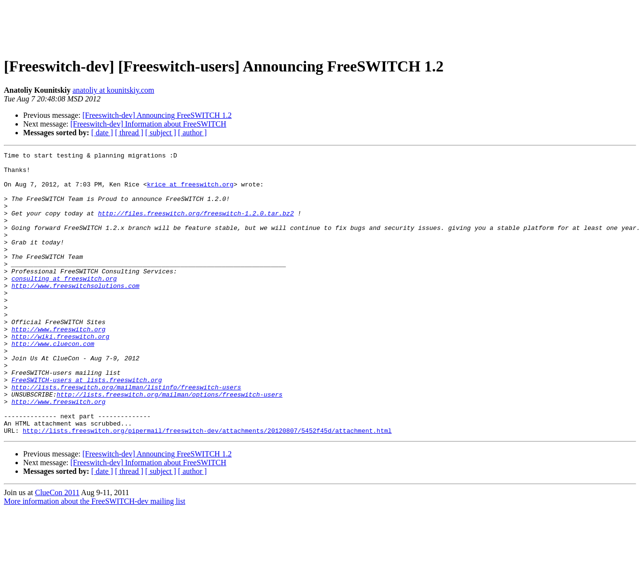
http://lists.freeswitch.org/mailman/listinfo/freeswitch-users (126, 434)
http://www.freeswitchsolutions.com (75, 313)
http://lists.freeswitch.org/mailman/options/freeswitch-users (169, 443)
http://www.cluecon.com (53, 382)
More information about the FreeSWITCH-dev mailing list (94, 558)
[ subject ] (160, 132)
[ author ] (192, 132)
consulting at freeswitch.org (64, 304)
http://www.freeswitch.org (59, 365)
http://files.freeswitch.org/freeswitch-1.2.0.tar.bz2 (196, 226)
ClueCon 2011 (57, 549)
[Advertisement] (320, 25)
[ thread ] (129, 132)
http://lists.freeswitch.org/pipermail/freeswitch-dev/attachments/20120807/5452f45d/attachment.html (207, 487)
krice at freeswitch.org (190, 191)
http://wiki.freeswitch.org (61, 374)
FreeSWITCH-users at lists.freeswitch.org (87, 426)
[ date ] (102, 132)
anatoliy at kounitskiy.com (113, 90)
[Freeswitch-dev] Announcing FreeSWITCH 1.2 (157, 115)
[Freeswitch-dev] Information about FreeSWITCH (148, 124)
